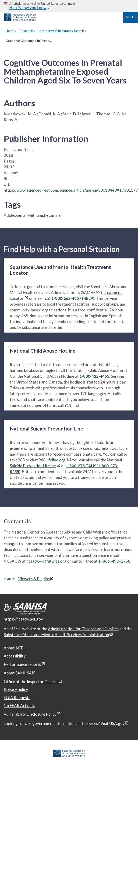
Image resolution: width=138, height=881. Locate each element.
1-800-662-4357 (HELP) (72, 298)
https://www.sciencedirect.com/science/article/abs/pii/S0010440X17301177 (71, 190)
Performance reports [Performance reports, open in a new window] (22, 664)
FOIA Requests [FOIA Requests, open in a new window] (17, 697)
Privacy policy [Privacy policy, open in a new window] (16, 689)
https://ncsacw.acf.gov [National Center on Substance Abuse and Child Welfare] (23, 619)
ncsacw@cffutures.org (46, 561)
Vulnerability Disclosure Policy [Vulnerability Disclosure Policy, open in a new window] (30, 714)
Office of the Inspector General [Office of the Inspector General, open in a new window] (31, 681)
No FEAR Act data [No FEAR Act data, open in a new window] (19, 705)
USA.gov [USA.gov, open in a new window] (117, 723)
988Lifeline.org (52, 459)
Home (9, 578)
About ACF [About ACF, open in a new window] (13, 647)
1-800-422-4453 (94, 376)
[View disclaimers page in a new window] (26, 298)
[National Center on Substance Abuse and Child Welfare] (20, 19)
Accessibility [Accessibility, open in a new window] (15, 656)
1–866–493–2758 (114, 561)
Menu (130, 17)
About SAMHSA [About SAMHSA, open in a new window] (18, 673)
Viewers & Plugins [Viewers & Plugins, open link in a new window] (34, 578)
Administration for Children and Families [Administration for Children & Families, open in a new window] (83, 628)
